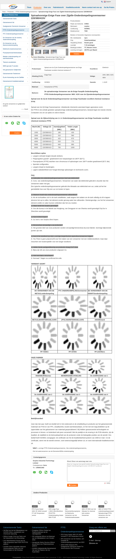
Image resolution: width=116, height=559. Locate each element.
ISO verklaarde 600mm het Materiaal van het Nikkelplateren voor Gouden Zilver (43, 538)
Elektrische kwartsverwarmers (12, 49)
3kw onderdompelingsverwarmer (76, 448)
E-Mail (91, 540)
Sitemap (98, 540)
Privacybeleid (17, 557)
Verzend (113, 531)
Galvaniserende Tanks (10, 18)
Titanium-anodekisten (9, 62)
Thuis (29, 7)
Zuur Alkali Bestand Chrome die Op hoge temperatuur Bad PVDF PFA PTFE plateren (15, 542)
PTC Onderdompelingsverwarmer (13, 34)
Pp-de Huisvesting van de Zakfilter (13, 77)
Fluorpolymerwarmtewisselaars (12, 53)
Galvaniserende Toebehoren (11, 73)
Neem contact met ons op (92, 7)
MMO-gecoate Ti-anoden (10, 66)
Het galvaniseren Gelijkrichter (12, 70)
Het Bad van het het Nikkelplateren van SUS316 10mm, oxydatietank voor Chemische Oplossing (15, 532)
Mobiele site (93, 543)
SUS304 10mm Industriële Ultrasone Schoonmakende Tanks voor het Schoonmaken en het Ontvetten (14, 548)
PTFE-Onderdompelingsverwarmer (26, 12)
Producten (38, 7)
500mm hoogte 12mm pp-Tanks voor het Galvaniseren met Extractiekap (14, 537)
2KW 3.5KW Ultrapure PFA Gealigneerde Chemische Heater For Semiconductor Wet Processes (72, 546)
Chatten (78, 54)
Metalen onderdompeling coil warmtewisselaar (12, 57)
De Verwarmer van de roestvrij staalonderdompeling (12, 38)
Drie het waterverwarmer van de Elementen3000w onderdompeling (53, 451)
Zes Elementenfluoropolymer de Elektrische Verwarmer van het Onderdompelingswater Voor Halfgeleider (72, 514)
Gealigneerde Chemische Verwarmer (14, 26)
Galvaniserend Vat (8, 22)
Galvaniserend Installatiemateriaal (13, 81)
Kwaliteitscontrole (73, 7)
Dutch (108, 2)
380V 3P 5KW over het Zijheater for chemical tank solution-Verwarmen (89, 512)
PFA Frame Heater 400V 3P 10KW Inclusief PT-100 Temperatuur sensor (39, 512)
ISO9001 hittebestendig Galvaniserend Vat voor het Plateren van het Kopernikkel (44, 550)
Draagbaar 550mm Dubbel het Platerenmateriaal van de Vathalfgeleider (41, 532)
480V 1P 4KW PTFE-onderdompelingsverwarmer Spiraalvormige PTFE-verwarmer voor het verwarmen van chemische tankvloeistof (106, 514)
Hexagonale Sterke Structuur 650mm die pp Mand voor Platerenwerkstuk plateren (43, 544)
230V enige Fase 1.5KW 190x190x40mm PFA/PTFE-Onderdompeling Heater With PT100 (56, 513)
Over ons (47, 7)
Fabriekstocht (58, 7)
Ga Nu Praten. (109, 7)
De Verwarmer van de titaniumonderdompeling (10, 44)
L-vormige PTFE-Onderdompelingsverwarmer (51, 448)
